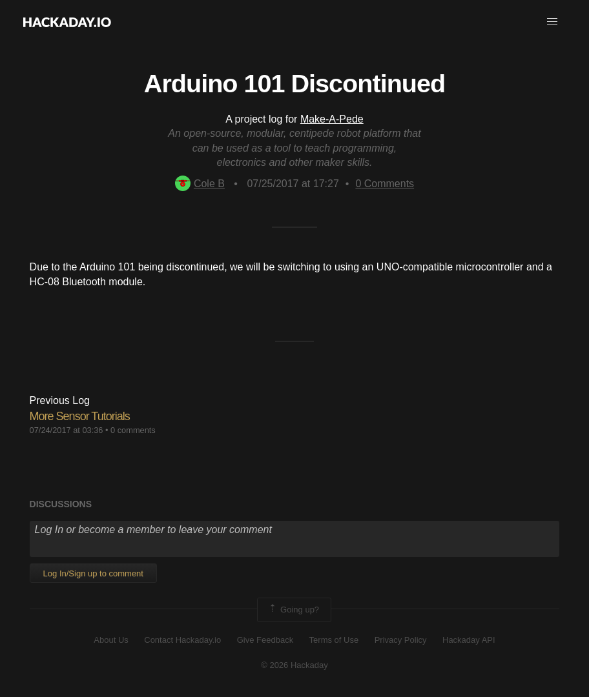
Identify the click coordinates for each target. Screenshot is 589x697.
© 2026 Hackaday (294, 665)
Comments (384, 183)
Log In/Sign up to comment (93, 573)
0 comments (133, 430)
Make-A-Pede (332, 119)
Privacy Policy (401, 640)
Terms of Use (334, 640)
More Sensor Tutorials (80, 416)
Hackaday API (468, 640)
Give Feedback (265, 640)
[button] (552, 22)
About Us (111, 640)
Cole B (200, 183)
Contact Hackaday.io (182, 640)
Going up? (293, 610)
